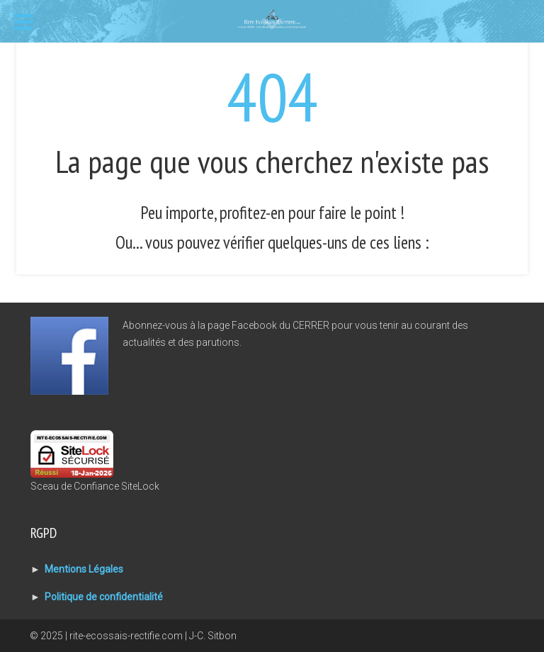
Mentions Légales (84, 569)
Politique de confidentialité (104, 596)
